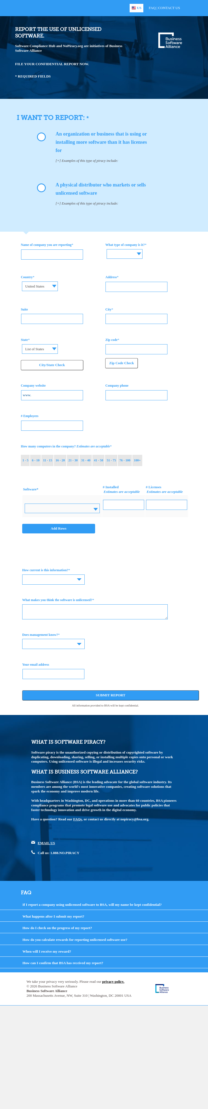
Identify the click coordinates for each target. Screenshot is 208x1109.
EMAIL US (46, 843)
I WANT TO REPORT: (51, 118)
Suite (24, 309)
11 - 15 (47, 460)
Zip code (111, 340)
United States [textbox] (34, 286)
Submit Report (110, 695)
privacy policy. (113, 981)
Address (111, 277)
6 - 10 (35, 460)
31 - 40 (85, 460)
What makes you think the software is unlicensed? (57, 600)
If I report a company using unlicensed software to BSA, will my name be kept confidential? (92, 905)
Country (27, 277)
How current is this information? (45, 570)
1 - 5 (25, 460)
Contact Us (169, 8)
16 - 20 (60, 460)
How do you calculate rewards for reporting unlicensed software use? (74, 940)
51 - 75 (111, 460)
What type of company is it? (125, 245)
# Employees (29, 416)
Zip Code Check (121, 363)
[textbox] (125, 249)
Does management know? (40, 635)
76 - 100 (124, 460)
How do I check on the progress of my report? (57, 928)
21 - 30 (73, 460)
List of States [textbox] (34, 349)
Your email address (35, 664)
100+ (137, 460)
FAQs (77, 819)
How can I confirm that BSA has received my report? (62, 963)
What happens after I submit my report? (53, 916)
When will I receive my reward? (46, 951)
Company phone (116, 385)
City (108, 309)
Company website (33, 385)
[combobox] (125, 254)
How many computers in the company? (65, 446)
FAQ (152, 8)
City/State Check (52, 365)
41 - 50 (98, 460)
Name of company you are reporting (46, 245)
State (24, 340)
